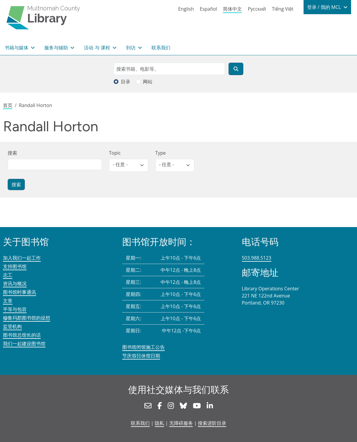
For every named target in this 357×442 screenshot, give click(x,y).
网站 (147, 81)
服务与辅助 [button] (56, 47)
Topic (115, 153)
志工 (7, 275)
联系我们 (160, 47)
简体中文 (232, 9)
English (186, 9)
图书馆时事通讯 (19, 292)
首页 (7, 105)
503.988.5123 (256, 258)
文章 (7, 300)
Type (160, 153)
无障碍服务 (181, 423)
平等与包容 (15, 309)
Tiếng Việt (283, 9)
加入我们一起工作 (22, 258)
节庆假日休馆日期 (141, 355)
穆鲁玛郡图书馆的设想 (26, 318)
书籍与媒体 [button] (17, 47)
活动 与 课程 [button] (97, 47)
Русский (257, 9)
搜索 (12, 153)
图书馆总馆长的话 (22, 335)
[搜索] (236, 69)
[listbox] (128, 165)
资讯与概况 (15, 283)
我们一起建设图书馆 (24, 343)
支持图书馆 (15, 266)
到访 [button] (131, 47)
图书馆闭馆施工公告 (143, 347)
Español (208, 9)
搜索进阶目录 (212, 423)
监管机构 (12, 326)
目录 (125, 81)
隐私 (159, 423)
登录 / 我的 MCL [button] (324, 7)
